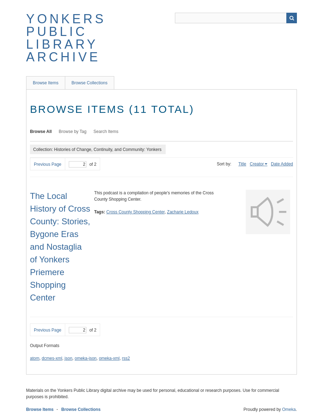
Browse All (41, 131)
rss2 (126, 358)
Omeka (289, 409)
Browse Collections (90, 82)
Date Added (282, 164)
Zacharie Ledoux (183, 212)
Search (291, 18)
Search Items (105, 131)
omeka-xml (109, 358)
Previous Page (47, 164)
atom (34, 358)
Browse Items (46, 82)
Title (242, 164)
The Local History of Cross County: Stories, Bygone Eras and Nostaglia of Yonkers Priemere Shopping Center (60, 246)
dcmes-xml (52, 358)
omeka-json (86, 358)
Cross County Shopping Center (135, 212)
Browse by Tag (73, 131)
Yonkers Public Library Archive (66, 38)
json (68, 358)
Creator (257, 164)
